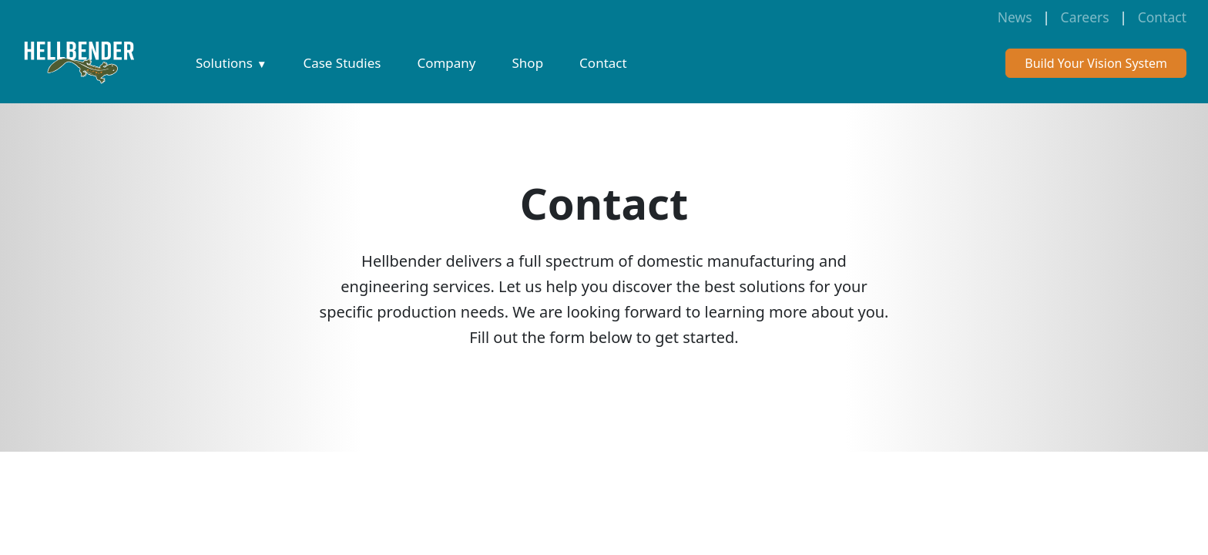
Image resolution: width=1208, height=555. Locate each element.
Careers (1085, 17)
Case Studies (342, 63)
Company (446, 63)
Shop (528, 63)
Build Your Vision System (1096, 63)
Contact (1162, 17)
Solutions (224, 63)
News (1015, 17)
